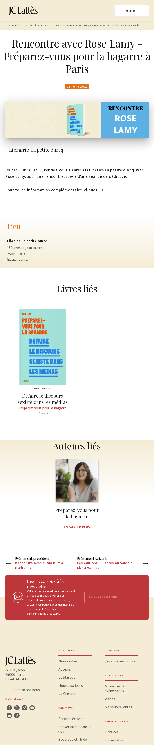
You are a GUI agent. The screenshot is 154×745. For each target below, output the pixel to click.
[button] (77, 495)
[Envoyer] (136, 597)
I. (103, 190)
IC (100, 190)
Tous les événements (37, 25)
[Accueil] (24, 10)
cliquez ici (53, 613)
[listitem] (9, 708)
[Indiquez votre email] (107, 597)
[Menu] (132, 10)
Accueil (13, 25)
